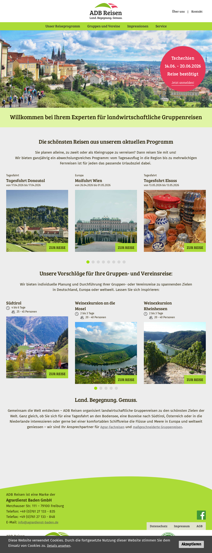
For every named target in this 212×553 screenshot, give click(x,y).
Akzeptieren (191, 544)
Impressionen (137, 25)
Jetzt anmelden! (182, 82)
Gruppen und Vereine (103, 25)
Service (161, 25)
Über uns (176, 11)
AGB (199, 526)
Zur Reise (57, 250)
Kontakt (196, 11)
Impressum (179, 526)
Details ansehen (60, 545)
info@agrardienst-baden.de (40, 522)
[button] (88, 265)
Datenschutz (154, 526)
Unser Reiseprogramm (62, 25)
